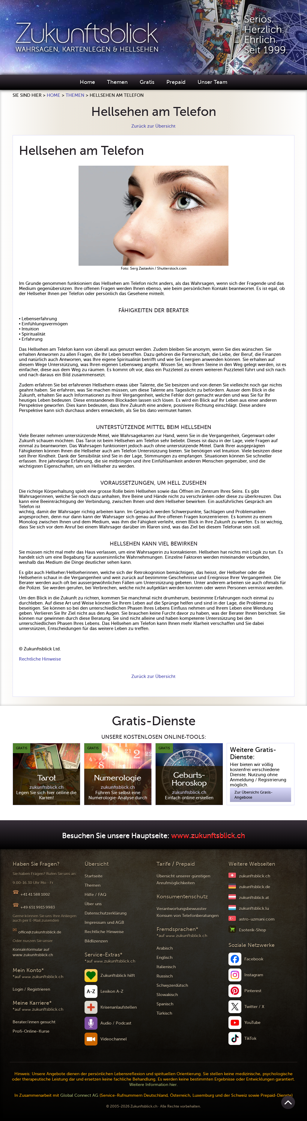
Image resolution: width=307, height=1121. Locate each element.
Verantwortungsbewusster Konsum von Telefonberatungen (187, 912)
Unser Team (212, 82)
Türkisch (164, 1013)
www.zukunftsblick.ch (208, 836)
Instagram (253, 975)
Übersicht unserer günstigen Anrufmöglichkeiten (183, 879)
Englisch (164, 957)
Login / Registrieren (31, 989)
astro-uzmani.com (257, 919)
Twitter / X (254, 1006)
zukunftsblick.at (254, 897)
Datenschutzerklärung (106, 913)
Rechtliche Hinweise (40, 659)
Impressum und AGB (104, 922)
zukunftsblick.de (254, 887)
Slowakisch (167, 994)
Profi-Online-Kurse (31, 1031)
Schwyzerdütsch (172, 985)
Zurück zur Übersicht (153, 126)
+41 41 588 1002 (35, 894)
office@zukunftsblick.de (39, 932)
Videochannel (113, 1039)
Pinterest (252, 991)
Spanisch (164, 1004)
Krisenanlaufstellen (118, 1007)
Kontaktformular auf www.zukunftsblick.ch (33, 952)
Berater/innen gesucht (34, 1022)
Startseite (94, 876)
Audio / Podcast (115, 1023)
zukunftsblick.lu (254, 908)
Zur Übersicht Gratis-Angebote (253, 795)
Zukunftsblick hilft (117, 975)
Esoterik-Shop (252, 930)
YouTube (252, 1022)
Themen (117, 82)
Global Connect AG (79, 1095)
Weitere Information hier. (153, 1084)
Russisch (164, 976)
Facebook (253, 959)
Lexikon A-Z (112, 991)
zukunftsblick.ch (254, 876)
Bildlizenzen (96, 941)
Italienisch (166, 967)
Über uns (93, 904)
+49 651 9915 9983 (37, 907)
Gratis (147, 82)
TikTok (250, 1038)
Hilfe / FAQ (95, 894)
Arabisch (164, 948)
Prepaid (176, 82)
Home (87, 82)
